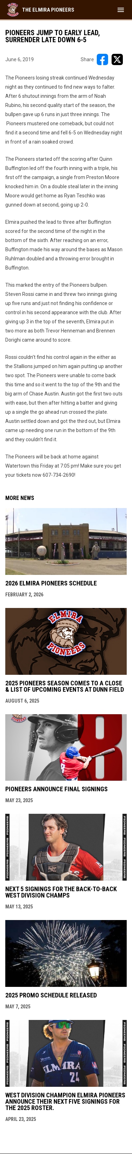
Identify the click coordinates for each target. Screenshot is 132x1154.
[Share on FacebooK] (102, 59)
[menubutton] (121, 10)
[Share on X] (117, 59)
